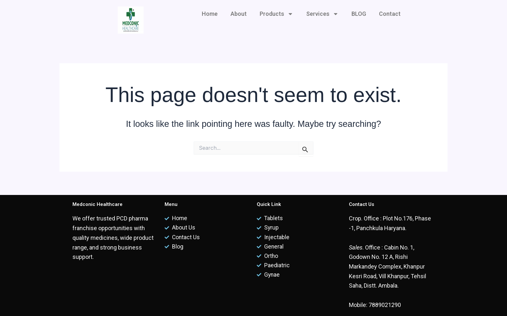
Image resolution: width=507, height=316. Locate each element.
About (239, 13)
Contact (390, 13)
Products (276, 14)
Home (210, 13)
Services (322, 14)
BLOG (358, 13)
